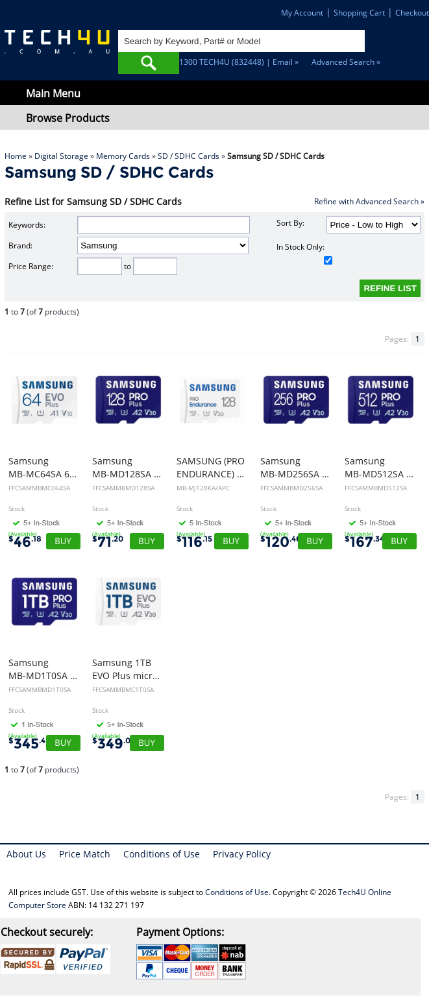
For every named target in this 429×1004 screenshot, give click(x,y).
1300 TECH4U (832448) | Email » (239, 61)
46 (25, 542)
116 (194, 542)
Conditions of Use (161, 854)
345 (29, 743)
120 (280, 542)
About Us (26, 854)
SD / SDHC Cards (188, 155)
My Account (302, 12)
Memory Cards (123, 155)
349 (114, 743)
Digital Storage (61, 155)
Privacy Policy (242, 854)
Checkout (412, 12)
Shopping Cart (359, 12)
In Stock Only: (304, 253)
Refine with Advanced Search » (369, 201)
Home (16, 155)
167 (364, 542)
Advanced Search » (346, 61)
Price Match (84, 854)
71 (107, 542)
